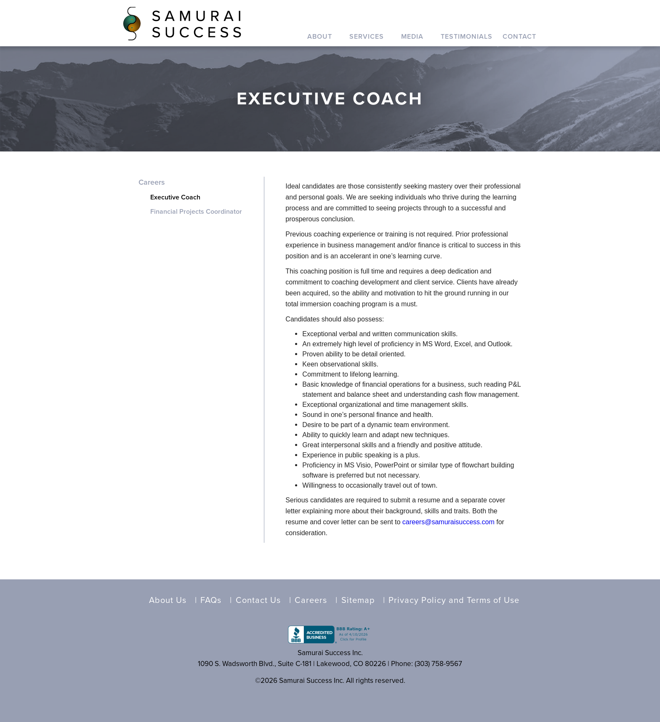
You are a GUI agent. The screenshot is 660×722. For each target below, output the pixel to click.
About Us (167, 600)
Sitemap (358, 600)
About (319, 36)
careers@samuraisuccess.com (448, 522)
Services (366, 36)
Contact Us (258, 600)
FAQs (210, 600)
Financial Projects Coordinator (196, 211)
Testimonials (466, 36)
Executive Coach (175, 197)
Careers (151, 182)
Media (412, 36)
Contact (519, 36)
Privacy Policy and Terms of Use (454, 600)
